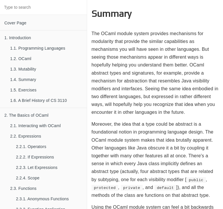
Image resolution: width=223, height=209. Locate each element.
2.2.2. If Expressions (35, 157)
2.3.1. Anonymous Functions (42, 199)
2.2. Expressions (25, 136)
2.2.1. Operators (31, 146)
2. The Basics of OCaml (26, 115)
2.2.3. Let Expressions (36, 167)
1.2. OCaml (20, 58)
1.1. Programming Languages (37, 48)
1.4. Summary (23, 79)
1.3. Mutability (23, 69)
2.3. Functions (23, 188)
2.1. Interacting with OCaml (35, 125)
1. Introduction (17, 37)
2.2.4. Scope (27, 178)
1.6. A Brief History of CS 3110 (38, 100)
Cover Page (15, 23)
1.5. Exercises (23, 90)
